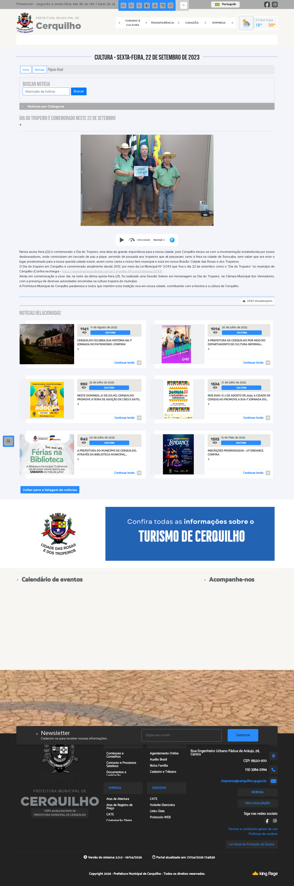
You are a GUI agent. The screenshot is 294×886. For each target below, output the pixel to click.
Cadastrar (243, 735)
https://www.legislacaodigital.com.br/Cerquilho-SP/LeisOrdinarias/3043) (112, 271)
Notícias (40, 70)
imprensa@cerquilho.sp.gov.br (244, 781)
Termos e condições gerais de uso (253, 829)
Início (26, 70)
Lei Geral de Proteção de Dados (251, 844)
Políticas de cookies (263, 834)
